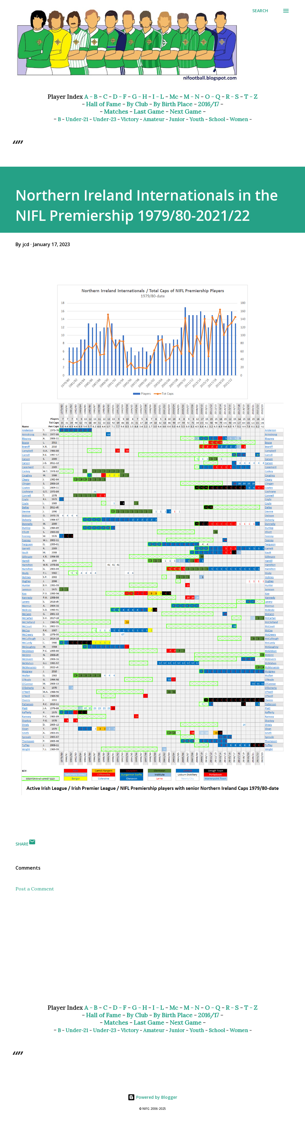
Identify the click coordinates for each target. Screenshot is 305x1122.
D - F (119, 96)
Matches (116, 111)
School (217, 119)
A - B (90, 96)
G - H (139, 96)
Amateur (153, 119)
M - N (191, 96)
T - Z (250, 96)
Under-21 (77, 119)
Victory (130, 119)
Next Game (185, 111)
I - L (158, 96)
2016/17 (208, 104)
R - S (232, 96)
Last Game (149, 111)
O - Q (212, 96)
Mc (173, 96)
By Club (137, 104)
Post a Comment (34, 889)
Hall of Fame (103, 104)
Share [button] (22, 844)
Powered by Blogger (152, 1097)
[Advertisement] (152, 952)
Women (239, 119)
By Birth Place (172, 104)
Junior (177, 119)
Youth (196, 119)
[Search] (260, 10)
